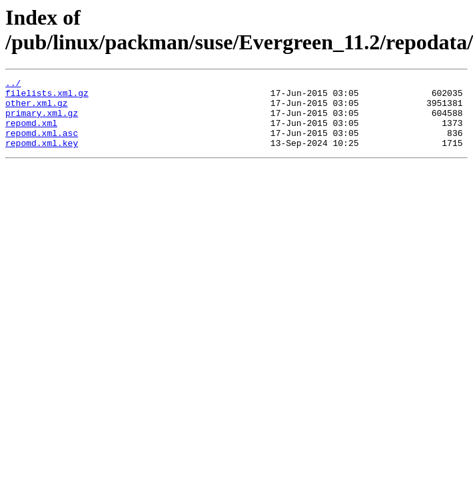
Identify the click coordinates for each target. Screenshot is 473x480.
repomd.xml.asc (41, 145)
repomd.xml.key (41, 157)
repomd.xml (31, 133)
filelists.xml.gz (47, 97)
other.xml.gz (36, 109)
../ (13, 85)
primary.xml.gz (41, 121)
